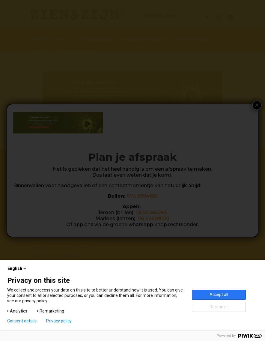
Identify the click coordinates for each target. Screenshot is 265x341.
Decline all (219, 306)
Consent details (22, 321)
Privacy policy (59, 321)
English (17, 268)
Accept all (219, 294)
